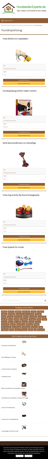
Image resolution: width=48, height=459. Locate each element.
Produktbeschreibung (24, 80)
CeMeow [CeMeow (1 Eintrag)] (4, 314)
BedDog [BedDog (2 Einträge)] (4, 312)
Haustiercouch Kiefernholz (8, 345)
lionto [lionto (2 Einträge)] (39, 319)
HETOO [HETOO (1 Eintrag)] (26, 317)
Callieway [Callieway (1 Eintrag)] (40, 312)
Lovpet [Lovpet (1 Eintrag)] (44, 319)
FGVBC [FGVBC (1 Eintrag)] (4, 317)
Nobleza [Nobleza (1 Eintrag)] (24, 322)
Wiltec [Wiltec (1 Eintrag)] (30, 330)
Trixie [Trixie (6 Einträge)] (11, 330)
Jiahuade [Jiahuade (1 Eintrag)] (4, 319)
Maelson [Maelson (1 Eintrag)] (4, 322)
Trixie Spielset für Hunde (13, 247)
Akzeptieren (19, 456)
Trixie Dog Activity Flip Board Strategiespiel (21, 195)
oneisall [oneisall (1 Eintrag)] (37, 322)
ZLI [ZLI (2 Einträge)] (35, 330)
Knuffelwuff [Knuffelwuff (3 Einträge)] (24, 319)
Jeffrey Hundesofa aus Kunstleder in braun (13, 388)
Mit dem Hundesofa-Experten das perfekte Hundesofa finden (17, 25)
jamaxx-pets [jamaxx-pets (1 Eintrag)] (42, 317)
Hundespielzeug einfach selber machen (19, 91)
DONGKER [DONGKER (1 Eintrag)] (12, 314)
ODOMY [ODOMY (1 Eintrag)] (31, 322)
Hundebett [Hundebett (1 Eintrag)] (33, 317)
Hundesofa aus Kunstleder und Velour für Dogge (14, 398)
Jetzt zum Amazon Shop (24, 83)
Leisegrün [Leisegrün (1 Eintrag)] (32, 319)
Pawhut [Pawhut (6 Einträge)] (13, 325)
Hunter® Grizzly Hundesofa (9, 369)
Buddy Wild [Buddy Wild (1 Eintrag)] (26, 312)
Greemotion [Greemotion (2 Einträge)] (18, 317)
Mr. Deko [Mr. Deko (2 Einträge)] (17, 322)
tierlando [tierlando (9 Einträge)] (34, 327)
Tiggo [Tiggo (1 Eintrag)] (40, 327)
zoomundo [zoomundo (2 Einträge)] (41, 330)
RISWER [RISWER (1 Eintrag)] (36, 325)
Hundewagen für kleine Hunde (9, 431)
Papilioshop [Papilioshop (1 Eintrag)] (5, 325)
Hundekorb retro (6, 376)
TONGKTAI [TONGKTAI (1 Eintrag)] (5, 330)
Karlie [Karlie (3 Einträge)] (10, 319)
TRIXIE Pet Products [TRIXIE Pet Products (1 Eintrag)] (21, 330)
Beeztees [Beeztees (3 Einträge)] (11, 312)
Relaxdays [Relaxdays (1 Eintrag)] (29, 325)
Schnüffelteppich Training (8, 357)
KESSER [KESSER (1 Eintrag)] (16, 319)
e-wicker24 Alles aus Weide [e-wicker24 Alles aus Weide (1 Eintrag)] (25, 314)
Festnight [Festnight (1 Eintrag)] (38, 314)
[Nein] (46, 452)
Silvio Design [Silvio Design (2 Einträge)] (16, 327)
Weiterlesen (28, 456)
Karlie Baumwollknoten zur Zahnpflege (19, 143)
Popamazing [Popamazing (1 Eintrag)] (21, 325)
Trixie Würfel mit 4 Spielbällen (15, 38)
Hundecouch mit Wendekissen (9, 419)
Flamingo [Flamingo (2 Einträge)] (10, 317)
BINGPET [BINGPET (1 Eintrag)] (18, 312)
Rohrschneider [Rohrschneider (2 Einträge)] (6, 327)
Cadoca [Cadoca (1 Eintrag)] (33, 312)
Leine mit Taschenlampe (8, 407)
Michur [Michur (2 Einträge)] (11, 322)
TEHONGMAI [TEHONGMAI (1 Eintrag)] (26, 327)
